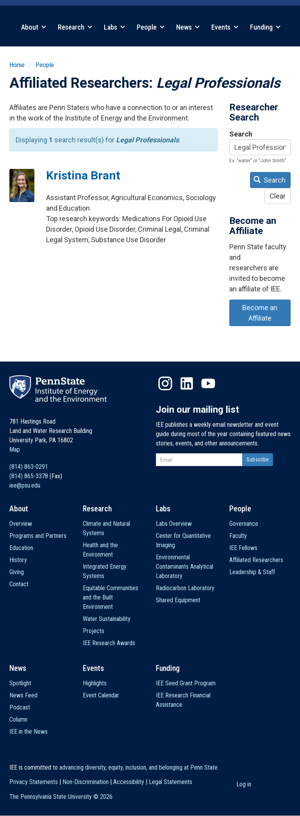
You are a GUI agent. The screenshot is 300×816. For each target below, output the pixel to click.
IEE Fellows (243, 548)
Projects (93, 631)
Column (18, 719)
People (150, 27)
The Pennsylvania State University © (60, 796)
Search (240, 134)
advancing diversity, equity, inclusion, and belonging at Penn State (138, 767)
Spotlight (20, 683)
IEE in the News (28, 731)
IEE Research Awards (109, 643)
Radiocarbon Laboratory (185, 588)
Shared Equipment (178, 600)
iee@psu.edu (24, 485)
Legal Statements (170, 782)
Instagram (165, 383)
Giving (16, 572)
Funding (265, 27)
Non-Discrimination (85, 782)
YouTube (208, 383)
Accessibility (128, 782)
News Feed (23, 695)
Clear (278, 196)
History (18, 560)
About (33, 27)
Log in (243, 784)
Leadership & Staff (252, 572)
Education (21, 548)
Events (224, 27)
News (188, 27)
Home (17, 65)
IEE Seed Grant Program (186, 683)
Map (14, 449)
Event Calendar (101, 695)
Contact (19, 584)
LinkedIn (187, 383)
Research (75, 27)
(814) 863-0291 (28, 466)
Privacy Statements (33, 782)
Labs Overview (174, 523)
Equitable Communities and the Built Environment (110, 597)
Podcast (19, 707)
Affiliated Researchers (256, 560)
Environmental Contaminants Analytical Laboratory (184, 566)
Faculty (238, 535)
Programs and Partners (37, 535)
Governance (243, 523)
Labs (114, 27)
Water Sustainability (106, 619)
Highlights (95, 683)
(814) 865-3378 (28, 476)
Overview (20, 523)
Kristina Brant (83, 175)
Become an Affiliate (259, 312)
